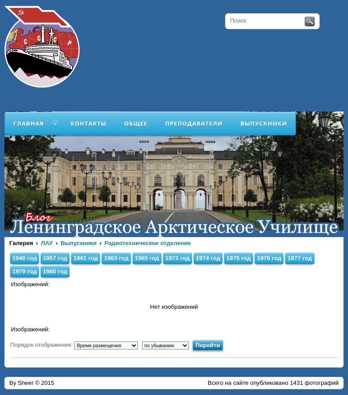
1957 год (55, 258)
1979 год (24, 271)
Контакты (88, 123)
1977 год (299, 258)
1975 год (238, 258)
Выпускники (263, 123)
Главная (28, 123)
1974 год (208, 258)
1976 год (269, 258)
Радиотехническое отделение (147, 243)
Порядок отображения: (74, 344)
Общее (136, 123)
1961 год (85, 258)
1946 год (24, 258)
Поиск (310, 21)
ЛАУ (47, 243)
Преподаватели (194, 123)
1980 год (55, 271)
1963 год (116, 258)
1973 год (177, 258)
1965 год (147, 258)
